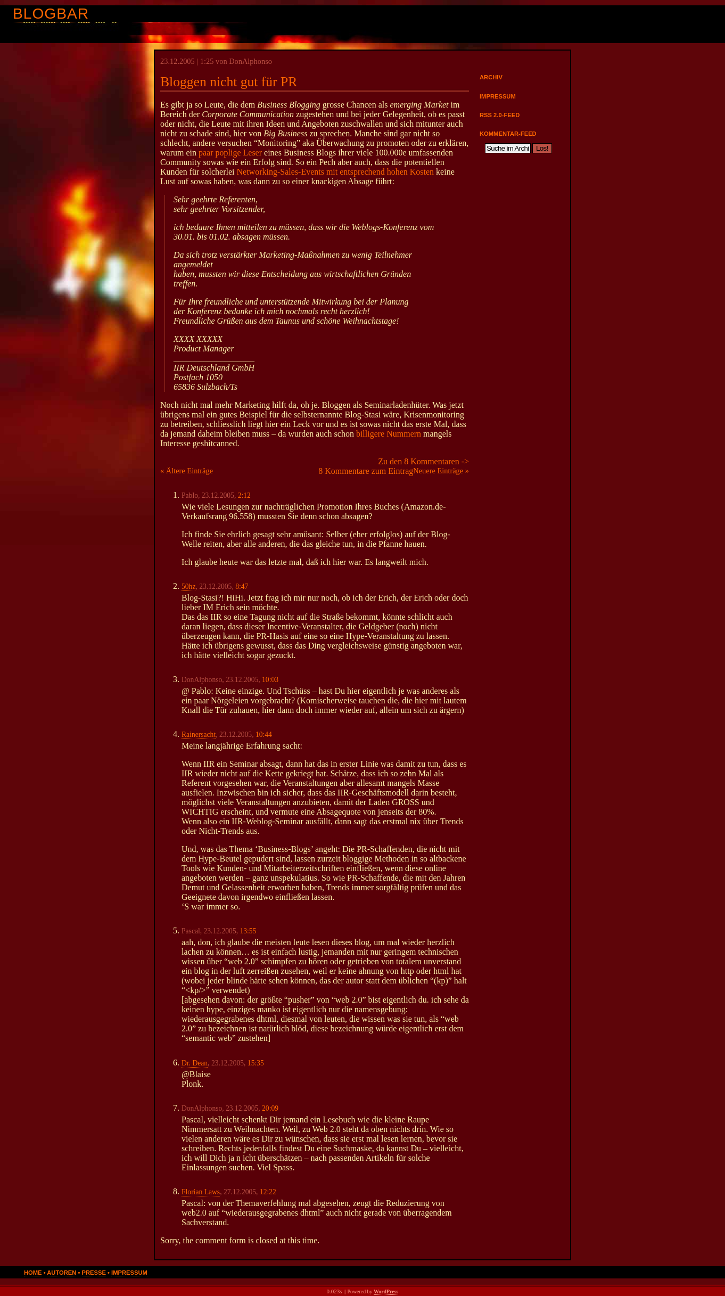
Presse (94, 1272)
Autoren (61, 1272)
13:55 (248, 931)
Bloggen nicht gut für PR (228, 81)
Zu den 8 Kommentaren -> (423, 461)
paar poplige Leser (230, 152)
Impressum (498, 96)
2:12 (244, 495)
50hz (188, 586)
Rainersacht (199, 735)
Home (33, 1272)
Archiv (491, 77)
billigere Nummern (388, 433)
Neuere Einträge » (441, 470)
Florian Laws (201, 1192)
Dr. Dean (195, 1063)
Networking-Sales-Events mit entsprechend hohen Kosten (335, 171)
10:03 (270, 680)
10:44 (264, 735)
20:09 (270, 1108)
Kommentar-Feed (508, 133)
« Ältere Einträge (186, 470)
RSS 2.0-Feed (500, 115)
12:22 (268, 1192)
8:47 (241, 586)
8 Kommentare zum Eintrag (365, 470)
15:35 (256, 1063)
